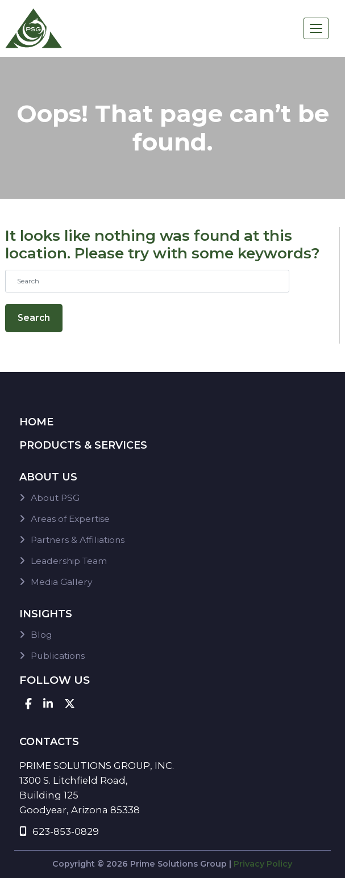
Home (36, 422)
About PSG (55, 497)
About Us (48, 477)
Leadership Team (69, 560)
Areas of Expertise (70, 518)
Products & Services (83, 445)
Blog (41, 634)
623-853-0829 (59, 831)
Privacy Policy (263, 864)
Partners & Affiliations (77, 539)
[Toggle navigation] (316, 28)
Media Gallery (61, 581)
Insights (45, 614)
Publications (58, 655)
